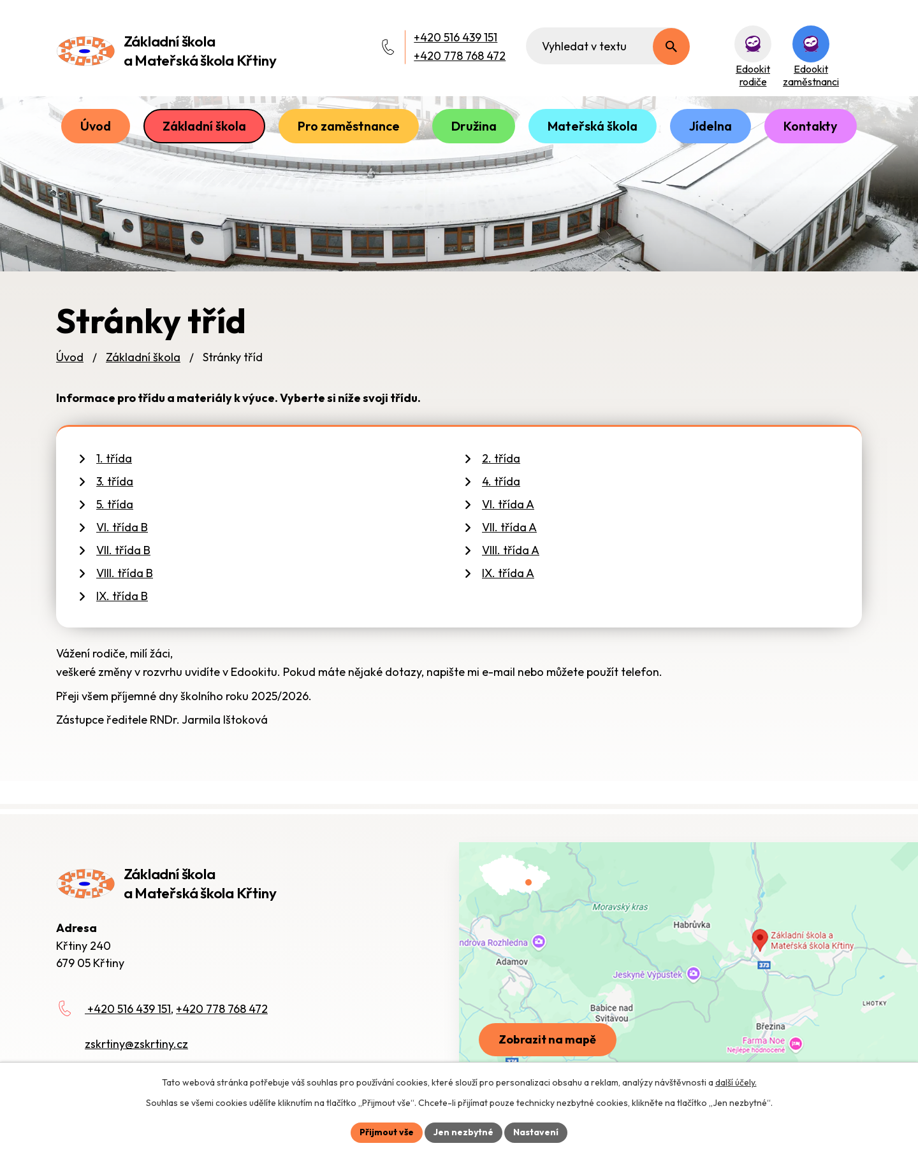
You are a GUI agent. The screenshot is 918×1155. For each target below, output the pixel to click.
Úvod (95, 126)
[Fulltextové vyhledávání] (608, 45)
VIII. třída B (124, 573)
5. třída (114, 504)
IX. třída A (508, 573)
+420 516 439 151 (455, 37)
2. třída (501, 458)
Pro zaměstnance (349, 126)
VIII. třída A (510, 550)
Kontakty (810, 126)
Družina (474, 126)
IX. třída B (122, 596)
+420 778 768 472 (460, 55)
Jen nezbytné (463, 1132)
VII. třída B (123, 550)
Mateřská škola (593, 126)
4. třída (501, 481)
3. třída (114, 481)
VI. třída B (122, 527)
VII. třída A (509, 527)
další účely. (736, 1082)
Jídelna (710, 126)
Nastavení (535, 1132)
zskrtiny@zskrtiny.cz (136, 1044)
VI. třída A (508, 504)
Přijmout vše (387, 1132)
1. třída (114, 458)
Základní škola (204, 126)
